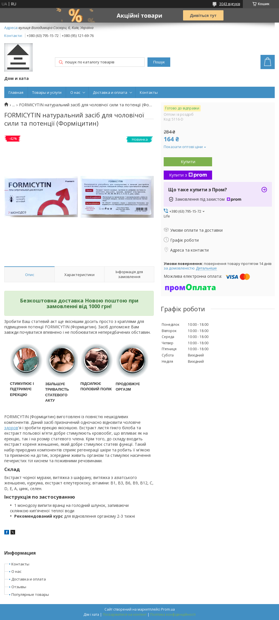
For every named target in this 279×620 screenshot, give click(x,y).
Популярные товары (30, 594)
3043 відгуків (229, 3)
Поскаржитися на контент (125, 614)
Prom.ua (168, 609)
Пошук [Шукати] (159, 62)
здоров (11, 427)
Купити (188, 161)
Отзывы (18, 586)
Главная (16, 92)
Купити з (188, 175)
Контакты (149, 92)
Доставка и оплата (110, 92)
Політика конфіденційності (173, 614)
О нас (75, 92)
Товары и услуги (46, 92)
